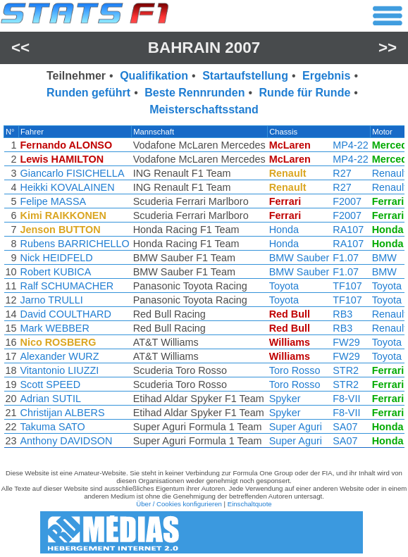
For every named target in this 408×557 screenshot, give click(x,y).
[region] (204, 290)
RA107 (348, 229)
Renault (389, 173)
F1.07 (346, 257)
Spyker (285, 398)
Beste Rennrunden (194, 93)
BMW (384, 257)
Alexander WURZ (59, 356)
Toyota (284, 286)
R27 (342, 173)
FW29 (346, 342)
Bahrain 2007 (204, 47)
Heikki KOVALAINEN (67, 187)
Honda (284, 229)
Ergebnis (326, 76)
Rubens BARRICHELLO (75, 243)
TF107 (347, 286)
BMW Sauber (299, 257)
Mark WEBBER (54, 328)
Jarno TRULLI (51, 300)
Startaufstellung (245, 76)
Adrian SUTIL (50, 398)
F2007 (347, 201)
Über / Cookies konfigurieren (179, 504)
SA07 (345, 426)
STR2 (346, 370)
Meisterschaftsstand (204, 109)
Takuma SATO (52, 426)
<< (20, 47)
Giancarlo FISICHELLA (72, 173)
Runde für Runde (305, 93)
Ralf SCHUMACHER (67, 286)
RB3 (342, 314)
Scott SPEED (50, 384)
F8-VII (346, 398)
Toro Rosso (295, 370)
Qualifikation (154, 76)
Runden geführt (88, 93)
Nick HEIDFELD (56, 257)
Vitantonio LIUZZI (59, 370)
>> (387, 47)
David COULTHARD (65, 314)
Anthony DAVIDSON (66, 440)
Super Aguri (295, 426)
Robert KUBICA (56, 271)
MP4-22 (350, 145)
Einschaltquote (250, 504)
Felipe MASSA (53, 201)
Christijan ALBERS (62, 412)
